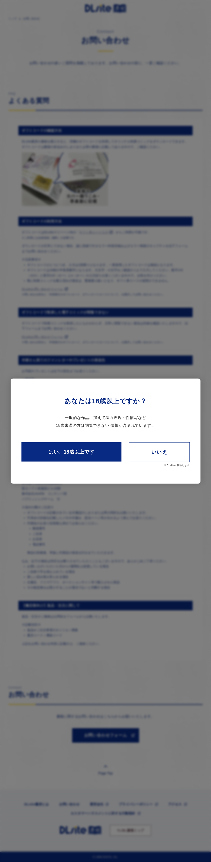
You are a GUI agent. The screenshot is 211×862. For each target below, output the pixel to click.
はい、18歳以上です (71, 451)
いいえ (159, 452)
